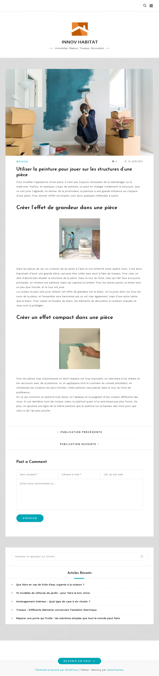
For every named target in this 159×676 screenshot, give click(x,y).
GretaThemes (115, 669)
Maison (22, 161)
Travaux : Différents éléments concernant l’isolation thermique (56, 609)
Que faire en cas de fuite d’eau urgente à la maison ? (50, 584)
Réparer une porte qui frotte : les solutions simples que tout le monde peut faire (68, 618)
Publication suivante (78, 444)
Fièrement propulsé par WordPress (57, 669)
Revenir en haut (79, 661)
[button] (144, 5)
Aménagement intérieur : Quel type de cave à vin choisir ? (53, 601)
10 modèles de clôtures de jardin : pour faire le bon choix (53, 592)
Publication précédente (81, 432)
